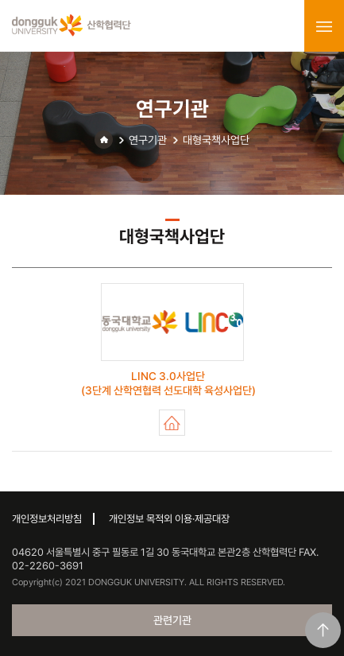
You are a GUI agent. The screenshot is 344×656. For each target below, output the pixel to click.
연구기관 (148, 140)
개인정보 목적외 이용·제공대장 (169, 519)
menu (324, 26)
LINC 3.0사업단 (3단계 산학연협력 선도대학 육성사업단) (172, 423)
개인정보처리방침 (47, 519)
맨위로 (323, 630)
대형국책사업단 (216, 140)
